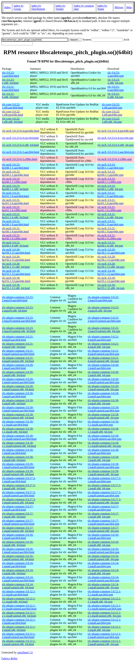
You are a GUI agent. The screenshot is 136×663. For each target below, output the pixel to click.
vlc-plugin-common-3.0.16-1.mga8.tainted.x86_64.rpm (103, 558)
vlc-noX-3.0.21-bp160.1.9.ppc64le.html (15, 230)
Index (7, 7)
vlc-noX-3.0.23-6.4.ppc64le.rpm (115, 130)
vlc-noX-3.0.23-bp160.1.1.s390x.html (14, 180)
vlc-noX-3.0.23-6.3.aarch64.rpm (115, 152)
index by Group (19, 7)
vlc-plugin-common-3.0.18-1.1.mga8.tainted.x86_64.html (19, 444)
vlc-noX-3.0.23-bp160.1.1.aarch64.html (15, 166)
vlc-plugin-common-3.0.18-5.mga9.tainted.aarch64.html (18, 409)
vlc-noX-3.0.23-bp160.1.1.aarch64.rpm (110, 166)
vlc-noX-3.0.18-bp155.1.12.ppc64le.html (16, 279)
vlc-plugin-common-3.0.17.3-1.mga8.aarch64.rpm (104, 480)
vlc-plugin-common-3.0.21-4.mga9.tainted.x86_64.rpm (103, 359)
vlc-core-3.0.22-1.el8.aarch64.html (12, 106)
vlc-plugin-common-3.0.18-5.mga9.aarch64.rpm (103, 395)
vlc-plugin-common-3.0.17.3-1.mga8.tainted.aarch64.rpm (104, 494)
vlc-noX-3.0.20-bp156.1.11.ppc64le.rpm (111, 258)
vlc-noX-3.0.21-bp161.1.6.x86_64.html (15, 216)
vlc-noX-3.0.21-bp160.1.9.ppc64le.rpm (110, 230)
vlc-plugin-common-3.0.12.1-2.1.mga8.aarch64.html (19, 593)
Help (129, 7)
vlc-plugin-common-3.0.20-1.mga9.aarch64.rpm (103, 366)
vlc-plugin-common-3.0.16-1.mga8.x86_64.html (17, 543)
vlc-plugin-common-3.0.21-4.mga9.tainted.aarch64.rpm (103, 352)
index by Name (102, 7)
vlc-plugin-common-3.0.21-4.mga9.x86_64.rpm (103, 345)
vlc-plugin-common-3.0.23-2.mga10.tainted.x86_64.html (18, 329)
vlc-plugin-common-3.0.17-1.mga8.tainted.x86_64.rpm (103, 529)
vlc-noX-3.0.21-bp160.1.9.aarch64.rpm (110, 223)
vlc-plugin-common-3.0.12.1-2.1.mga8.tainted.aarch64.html (19, 607)
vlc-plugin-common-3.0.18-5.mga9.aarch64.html (17, 395)
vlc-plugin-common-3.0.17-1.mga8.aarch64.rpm (103, 508)
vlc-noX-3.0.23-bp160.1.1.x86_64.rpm (110, 187)
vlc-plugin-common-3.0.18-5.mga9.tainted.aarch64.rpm (103, 409)
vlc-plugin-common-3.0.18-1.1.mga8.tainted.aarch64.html (19, 437)
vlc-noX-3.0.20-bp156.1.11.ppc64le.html (16, 258)
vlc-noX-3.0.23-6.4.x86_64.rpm (115, 145)
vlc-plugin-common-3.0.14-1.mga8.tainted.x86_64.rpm (103, 586)
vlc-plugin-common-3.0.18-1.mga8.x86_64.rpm (103, 458)
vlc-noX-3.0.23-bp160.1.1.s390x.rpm (109, 180)
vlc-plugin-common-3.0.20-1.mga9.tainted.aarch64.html (18, 381)
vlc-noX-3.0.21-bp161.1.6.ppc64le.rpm (110, 202)
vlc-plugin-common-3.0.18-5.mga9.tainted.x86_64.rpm (103, 416)
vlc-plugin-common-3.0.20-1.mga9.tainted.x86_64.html (18, 388)
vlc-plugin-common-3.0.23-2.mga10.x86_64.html (17, 309)
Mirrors (119, 7)
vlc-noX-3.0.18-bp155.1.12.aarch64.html (16, 272)
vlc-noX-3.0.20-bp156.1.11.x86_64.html (16, 265)
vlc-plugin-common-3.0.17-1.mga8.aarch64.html (17, 508)
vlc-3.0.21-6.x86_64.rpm (115, 95)
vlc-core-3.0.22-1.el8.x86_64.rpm (112, 120)
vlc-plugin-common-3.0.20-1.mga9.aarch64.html (17, 366)
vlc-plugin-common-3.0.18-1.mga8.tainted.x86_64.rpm (103, 473)
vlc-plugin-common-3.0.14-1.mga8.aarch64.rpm (103, 565)
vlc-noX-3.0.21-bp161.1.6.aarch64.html (15, 194)
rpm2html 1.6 (25, 652)
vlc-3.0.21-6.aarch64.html (10, 88)
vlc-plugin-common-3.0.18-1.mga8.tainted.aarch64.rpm (103, 466)
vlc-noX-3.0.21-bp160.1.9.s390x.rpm (109, 237)
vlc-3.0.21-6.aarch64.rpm (115, 88)
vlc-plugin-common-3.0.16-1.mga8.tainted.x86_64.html (18, 558)
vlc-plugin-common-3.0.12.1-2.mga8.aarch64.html (19, 621)
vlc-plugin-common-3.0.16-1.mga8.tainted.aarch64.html (18, 550)
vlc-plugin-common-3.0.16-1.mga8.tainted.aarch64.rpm (103, 550)
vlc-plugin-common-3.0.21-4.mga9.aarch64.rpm (103, 338)
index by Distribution (38, 7)
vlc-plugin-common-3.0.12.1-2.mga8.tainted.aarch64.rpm (104, 635)
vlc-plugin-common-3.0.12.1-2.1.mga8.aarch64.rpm (104, 593)
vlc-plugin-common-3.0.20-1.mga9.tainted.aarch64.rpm (103, 381)
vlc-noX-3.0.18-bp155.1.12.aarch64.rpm (111, 272)
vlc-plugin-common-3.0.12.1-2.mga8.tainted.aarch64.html (19, 635)
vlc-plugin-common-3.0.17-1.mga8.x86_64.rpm (103, 515)
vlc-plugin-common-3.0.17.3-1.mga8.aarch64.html (19, 480)
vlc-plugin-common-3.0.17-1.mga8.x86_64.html (17, 515)
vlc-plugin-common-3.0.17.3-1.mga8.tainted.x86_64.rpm (104, 501)
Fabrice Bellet (9, 658)
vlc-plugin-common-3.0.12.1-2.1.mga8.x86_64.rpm (104, 600)
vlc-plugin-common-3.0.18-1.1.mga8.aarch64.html (17, 423)
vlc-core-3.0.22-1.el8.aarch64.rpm (112, 106)
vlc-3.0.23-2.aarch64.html (10, 74)
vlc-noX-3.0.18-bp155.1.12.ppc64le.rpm (111, 279)
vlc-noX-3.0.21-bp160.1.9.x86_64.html (15, 244)
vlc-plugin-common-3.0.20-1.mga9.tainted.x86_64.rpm (103, 388)
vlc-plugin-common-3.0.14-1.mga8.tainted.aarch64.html (18, 579)
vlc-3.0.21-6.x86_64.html (10, 95)
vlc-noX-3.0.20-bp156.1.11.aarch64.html (16, 251)
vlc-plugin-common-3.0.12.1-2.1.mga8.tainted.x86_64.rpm (104, 614)
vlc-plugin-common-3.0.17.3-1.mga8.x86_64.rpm (104, 487)
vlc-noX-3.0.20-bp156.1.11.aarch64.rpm (111, 251)
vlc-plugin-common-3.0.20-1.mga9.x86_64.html (17, 374)
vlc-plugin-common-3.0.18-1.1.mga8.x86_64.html (17, 430)
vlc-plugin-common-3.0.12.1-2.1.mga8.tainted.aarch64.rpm (104, 607)
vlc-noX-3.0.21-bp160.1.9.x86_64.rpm (110, 244)
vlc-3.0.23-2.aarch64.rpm (115, 74)
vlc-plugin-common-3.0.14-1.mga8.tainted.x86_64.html (18, 586)
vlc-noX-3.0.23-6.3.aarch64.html (20, 152)
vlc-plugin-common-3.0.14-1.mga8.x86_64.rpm (103, 572)
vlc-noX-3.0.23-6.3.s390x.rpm (114, 159)
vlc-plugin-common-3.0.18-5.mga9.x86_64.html (17, 402)
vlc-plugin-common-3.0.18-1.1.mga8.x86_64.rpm (103, 430)
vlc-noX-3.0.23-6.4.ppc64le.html (20, 130)
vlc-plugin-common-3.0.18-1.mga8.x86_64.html (17, 458)
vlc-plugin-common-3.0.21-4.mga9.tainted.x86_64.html (18, 359)
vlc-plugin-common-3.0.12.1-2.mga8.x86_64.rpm (104, 628)
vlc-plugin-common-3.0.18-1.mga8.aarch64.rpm (103, 451)
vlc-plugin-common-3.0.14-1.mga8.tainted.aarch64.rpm (103, 579)
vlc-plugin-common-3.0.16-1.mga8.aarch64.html (17, 536)
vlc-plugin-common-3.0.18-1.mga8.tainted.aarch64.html (18, 466)
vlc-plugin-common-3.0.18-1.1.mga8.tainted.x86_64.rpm (104, 444)
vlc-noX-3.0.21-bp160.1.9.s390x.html (14, 237)
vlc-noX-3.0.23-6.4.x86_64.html (20, 145)
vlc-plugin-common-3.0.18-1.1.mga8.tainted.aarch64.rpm (104, 437)
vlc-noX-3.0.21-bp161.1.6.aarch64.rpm (110, 194)
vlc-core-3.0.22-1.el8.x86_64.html (12, 120)
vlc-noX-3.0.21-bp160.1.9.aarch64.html (15, 223)
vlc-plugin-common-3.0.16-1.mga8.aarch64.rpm (103, 536)
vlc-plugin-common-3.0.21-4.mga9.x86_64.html (17, 345)
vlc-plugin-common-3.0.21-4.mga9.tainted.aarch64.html (18, 352)
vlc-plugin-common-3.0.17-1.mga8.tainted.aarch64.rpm (103, 522)
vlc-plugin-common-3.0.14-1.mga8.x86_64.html (17, 572)
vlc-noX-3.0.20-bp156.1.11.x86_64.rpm (110, 265)
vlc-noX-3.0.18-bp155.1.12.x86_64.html (16, 286)
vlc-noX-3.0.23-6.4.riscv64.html (20, 137)
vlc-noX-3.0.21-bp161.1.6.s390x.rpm (109, 209)
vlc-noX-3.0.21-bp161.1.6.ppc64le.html (15, 202)
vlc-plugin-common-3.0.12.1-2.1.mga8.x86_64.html (19, 600)
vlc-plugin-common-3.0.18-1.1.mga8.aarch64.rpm (103, 423)
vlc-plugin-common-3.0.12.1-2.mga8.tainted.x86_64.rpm (104, 642)
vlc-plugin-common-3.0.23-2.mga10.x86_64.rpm (103, 309)
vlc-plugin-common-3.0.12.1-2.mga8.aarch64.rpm (104, 621)
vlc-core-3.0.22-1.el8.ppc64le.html (12, 113)
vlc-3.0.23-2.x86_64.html (10, 81)
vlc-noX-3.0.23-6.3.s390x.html (19, 159)
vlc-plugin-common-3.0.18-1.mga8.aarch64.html (17, 451)
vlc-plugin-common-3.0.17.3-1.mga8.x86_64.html (19, 487)
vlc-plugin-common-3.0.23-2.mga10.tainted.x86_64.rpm (103, 329)
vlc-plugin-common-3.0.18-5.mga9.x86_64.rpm (103, 402)
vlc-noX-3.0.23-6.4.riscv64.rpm (115, 137)
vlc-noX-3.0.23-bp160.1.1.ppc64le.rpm (110, 173)
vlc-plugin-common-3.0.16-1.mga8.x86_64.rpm (103, 543)
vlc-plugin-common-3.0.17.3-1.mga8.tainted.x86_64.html (19, 501)
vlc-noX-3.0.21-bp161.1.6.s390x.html (14, 209)
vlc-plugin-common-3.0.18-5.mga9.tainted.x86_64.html (18, 416)
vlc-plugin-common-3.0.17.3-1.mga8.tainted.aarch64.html (19, 494)
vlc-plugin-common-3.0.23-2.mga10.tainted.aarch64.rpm (104, 319)
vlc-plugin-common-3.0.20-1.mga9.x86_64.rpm (103, 374)
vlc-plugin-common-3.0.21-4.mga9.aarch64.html (17, 338)
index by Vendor (60, 7)
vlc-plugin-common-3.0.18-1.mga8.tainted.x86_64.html (18, 473)
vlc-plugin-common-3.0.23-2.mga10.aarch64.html (17, 299)
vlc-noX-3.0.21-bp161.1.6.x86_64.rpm (110, 216)
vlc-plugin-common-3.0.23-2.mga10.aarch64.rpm (103, 299)
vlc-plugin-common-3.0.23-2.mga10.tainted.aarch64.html (19, 319)
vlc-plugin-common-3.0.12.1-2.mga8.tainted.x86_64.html (19, 642)
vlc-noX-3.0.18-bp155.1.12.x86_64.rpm (110, 286)
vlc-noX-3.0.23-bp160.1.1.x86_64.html (15, 187)
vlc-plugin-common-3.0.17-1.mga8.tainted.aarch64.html (18, 522)
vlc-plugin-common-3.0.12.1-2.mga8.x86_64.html (19, 628)
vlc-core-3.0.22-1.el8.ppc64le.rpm (112, 113)
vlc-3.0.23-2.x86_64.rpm (115, 81)
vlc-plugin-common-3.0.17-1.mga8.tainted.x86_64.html (18, 529)
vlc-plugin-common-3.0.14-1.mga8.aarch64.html (17, 565)
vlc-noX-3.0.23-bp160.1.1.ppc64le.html (15, 173)
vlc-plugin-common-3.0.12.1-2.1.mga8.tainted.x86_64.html (19, 614)
